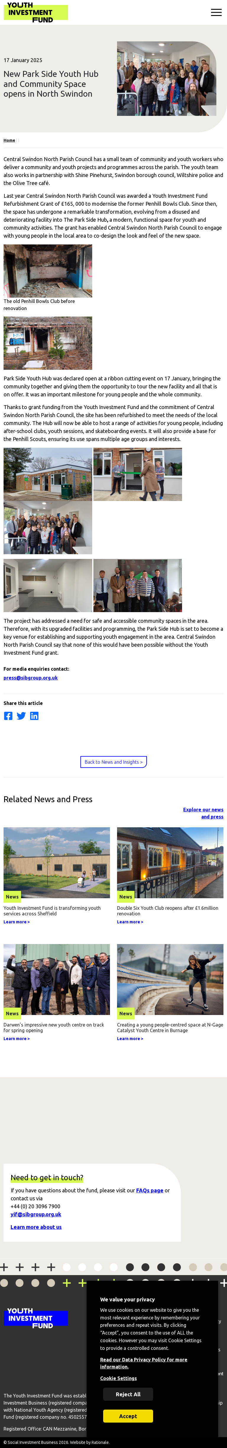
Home (9, 140)
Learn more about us (36, 1227)
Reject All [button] (128, 1394)
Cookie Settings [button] (118, 1378)
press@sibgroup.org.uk (31, 677)
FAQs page (149, 1190)
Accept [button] (128, 1416)
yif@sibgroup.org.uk (36, 1214)
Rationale (100, 1442)
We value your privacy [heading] (127, 1299)
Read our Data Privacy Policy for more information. (143, 1363)
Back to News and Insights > (114, 762)
